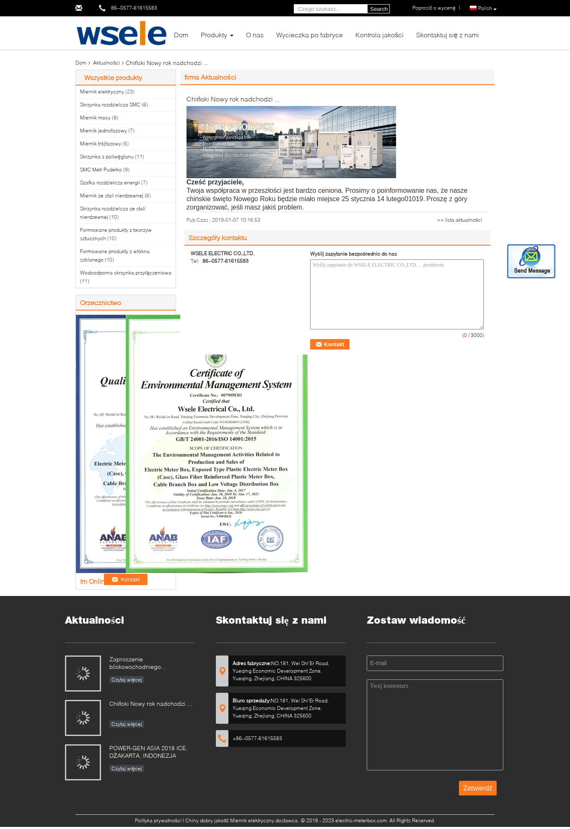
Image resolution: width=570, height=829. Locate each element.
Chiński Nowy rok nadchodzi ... (150, 703)
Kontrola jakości (379, 35)
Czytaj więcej (126, 679)
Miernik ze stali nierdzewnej (111, 195)
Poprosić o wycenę (434, 8)
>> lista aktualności (459, 220)
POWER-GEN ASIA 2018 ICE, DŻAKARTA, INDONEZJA (148, 751)
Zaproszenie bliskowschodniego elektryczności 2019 (136, 663)
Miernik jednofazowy (103, 130)
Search (379, 9)
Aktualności (106, 63)
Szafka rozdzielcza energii (110, 182)
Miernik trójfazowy (100, 143)
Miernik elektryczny (102, 91)
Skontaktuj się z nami (447, 35)
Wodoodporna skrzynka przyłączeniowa (125, 272)
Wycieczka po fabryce (309, 35)
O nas (255, 35)
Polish (487, 8)
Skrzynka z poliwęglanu (107, 156)
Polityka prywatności (158, 820)
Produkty (214, 35)
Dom (181, 35)
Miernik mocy (95, 117)
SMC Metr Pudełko (101, 169)
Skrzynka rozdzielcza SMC (110, 104)
